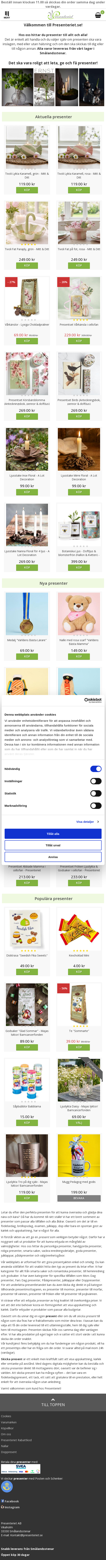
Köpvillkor (7, 1428)
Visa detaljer (85, 821)
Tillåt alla (53, 833)
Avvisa (53, 856)
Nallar (4, 1446)
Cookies (6, 1416)
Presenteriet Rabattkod (16, 1440)
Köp (27, 190)
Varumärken (9, 1422)
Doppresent (9, 1452)
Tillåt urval (53, 845)
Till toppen (53, 1402)
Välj (79, 1122)
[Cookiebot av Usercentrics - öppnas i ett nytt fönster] (84, 700)
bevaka (79, 1198)
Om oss (6, 1434)
